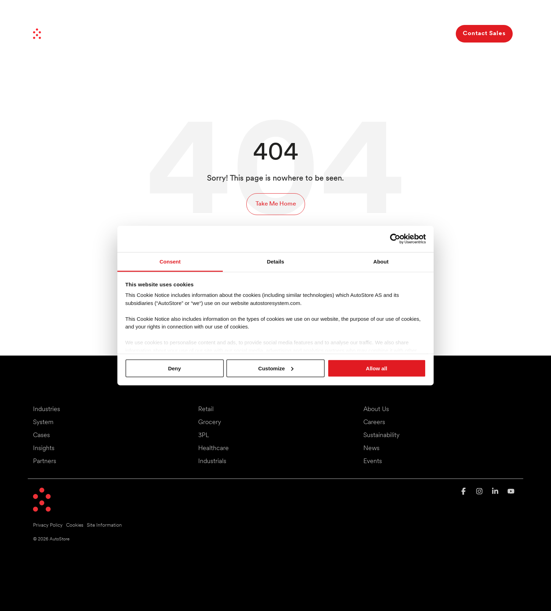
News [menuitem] (371, 448)
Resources (374, 33)
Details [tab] (275, 261)
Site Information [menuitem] (104, 525)
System (265, 33)
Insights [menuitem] (43, 448)
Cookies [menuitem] (74, 525)
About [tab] (380, 261)
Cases (337, 33)
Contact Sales (484, 34)
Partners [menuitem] (44, 461)
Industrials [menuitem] (212, 461)
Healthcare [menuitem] (213, 448)
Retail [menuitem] (206, 409)
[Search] (444, 34)
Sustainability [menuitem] (381, 435)
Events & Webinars (468, 13)
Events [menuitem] (372, 461)
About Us (418, 33)
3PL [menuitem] (203, 435)
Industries (224, 33)
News (354, 13)
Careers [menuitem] (374, 422)
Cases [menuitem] (41, 435)
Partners (377, 13)
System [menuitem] (43, 422)
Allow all (376, 368)
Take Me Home (275, 204)
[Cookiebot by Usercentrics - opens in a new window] (395, 239)
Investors (404, 13)
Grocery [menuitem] (209, 422)
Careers (431, 13)
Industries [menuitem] (46, 409)
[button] (464, 492)
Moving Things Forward (313, 13)
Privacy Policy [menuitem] (48, 525)
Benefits (303, 33)
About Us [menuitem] (376, 409)
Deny (174, 368)
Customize (275, 368)
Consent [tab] (170, 261)
